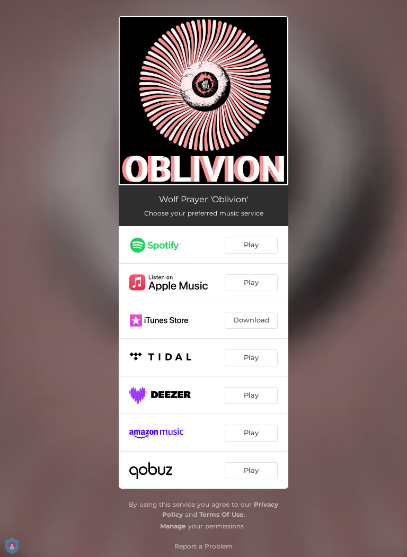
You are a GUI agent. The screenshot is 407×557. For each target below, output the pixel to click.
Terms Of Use (221, 514)
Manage (173, 526)
